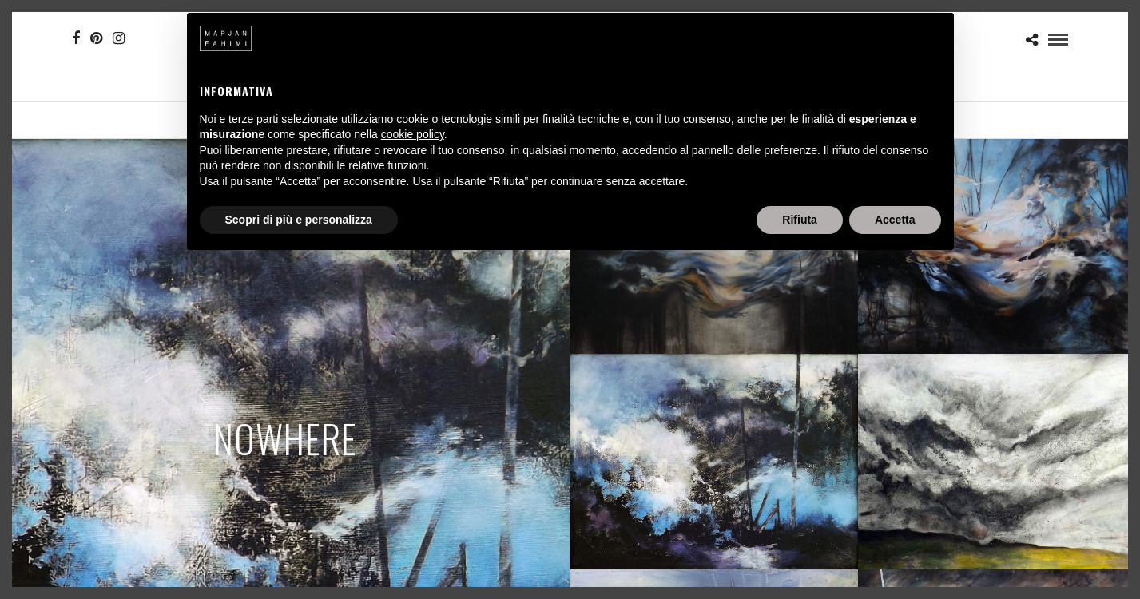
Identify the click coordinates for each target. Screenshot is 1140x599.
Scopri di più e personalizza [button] (298, 219)
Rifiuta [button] (799, 219)
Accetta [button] (895, 219)
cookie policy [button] (412, 134)
